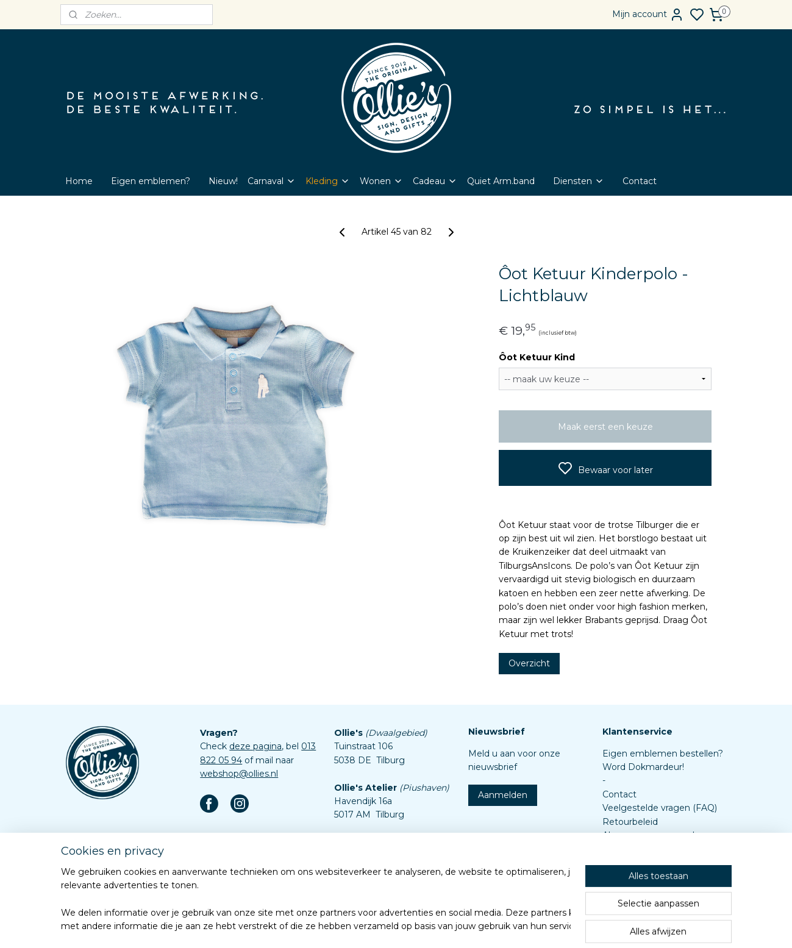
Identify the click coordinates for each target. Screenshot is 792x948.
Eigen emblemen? (150, 181)
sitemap (422, 925)
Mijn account (648, 14)
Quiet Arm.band (501, 181)
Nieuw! (223, 181)
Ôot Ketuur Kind (536, 357)
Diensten (578, 181)
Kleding (327, 181)
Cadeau (435, 181)
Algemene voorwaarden (653, 835)
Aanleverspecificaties (647, 876)
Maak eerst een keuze (604, 426)
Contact (640, 181)
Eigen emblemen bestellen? (662, 753)
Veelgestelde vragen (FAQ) (659, 807)
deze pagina (255, 746)
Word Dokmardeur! (643, 766)
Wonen (381, 181)
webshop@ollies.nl (239, 773)
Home (79, 181)
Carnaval (272, 181)
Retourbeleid (630, 821)
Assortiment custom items (659, 862)
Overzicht (528, 663)
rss (445, 925)
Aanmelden (502, 794)
